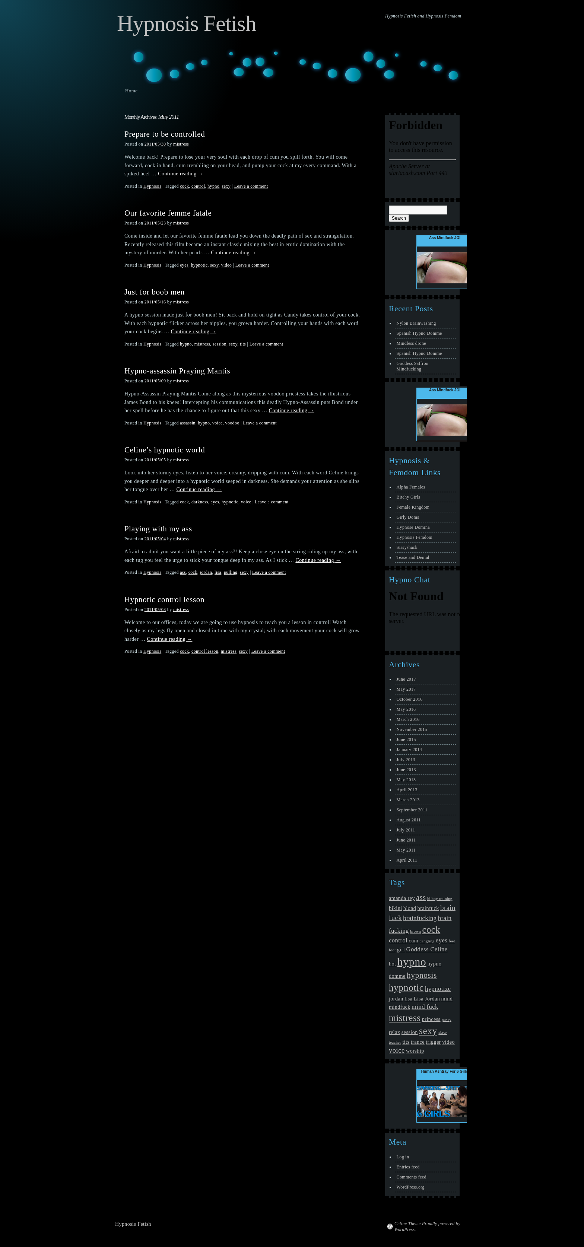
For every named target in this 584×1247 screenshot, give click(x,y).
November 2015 (412, 729)
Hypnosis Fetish (186, 23)
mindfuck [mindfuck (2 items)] (399, 1007)
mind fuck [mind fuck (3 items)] (425, 1006)
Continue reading (180, 173)
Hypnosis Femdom (414, 537)
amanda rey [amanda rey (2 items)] (402, 898)
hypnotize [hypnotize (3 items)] (438, 988)
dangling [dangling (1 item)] (427, 941)
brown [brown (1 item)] (415, 931)
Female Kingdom (413, 507)
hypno (213, 186)
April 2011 (407, 860)
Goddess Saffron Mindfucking (413, 366)
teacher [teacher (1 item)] (395, 1042)
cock (184, 186)
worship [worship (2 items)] (415, 1051)
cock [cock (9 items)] (431, 930)
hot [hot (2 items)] (392, 964)
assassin (188, 423)
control (198, 186)
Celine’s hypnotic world (164, 449)
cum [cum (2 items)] (414, 941)
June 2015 (406, 739)
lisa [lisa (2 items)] (408, 999)
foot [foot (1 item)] (392, 950)
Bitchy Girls (408, 497)
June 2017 (406, 679)
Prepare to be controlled (164, 134)
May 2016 (406, 709)
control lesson (204, 651)
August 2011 (409, 820)
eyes (184, 265)
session (219, 344)
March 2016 (408, 719)
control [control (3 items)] (398, 940)
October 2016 (410, 699)
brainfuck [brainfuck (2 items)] (428, 908)
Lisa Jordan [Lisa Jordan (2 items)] (427, 999)
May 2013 (406, 779)
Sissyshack (407, 547)
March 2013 (408, 799)
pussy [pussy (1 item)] (446, 1020)
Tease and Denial (413, 557)
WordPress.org (411, 1187)
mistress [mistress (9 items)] (404, 1018)
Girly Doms (408, 517)
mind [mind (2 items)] (447, 999)
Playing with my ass (158, 528)
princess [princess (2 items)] (431, 1019)
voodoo (232, 423)
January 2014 (409, 749)
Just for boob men (154, 291)
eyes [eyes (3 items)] (441, 940)
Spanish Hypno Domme (419, 333)
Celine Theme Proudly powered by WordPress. (427, 1226)
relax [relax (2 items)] (394, 1032)
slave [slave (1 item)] (442, 1033)
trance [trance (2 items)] (418, 1042)
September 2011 (412, 809)
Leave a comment (251, 186)
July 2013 (406, 759)
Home (131, 90)
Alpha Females (411, 487)
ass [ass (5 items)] (421, 897)
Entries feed (408, 1167)
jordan (206, 572)
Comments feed (411, 1177)
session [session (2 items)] (410, 1032)
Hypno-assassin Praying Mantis (177, 370)
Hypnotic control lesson (164, 599)
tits (243, 344)
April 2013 (407, 789)
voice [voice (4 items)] (397, 1050)
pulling (231, 572)
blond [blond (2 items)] (409, 908)
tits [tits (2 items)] (405, 1042)
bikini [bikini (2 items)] (395, 908)
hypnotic (199, 265)
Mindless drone (411, 343)
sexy (226, 186)
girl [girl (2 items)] (401, 949)
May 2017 (406, 689)
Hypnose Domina (413, 527)
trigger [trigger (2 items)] (433, 1042)
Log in (403, 1156)
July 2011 (406, 830)
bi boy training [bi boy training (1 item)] (440, 899)
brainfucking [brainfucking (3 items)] (420, 918)
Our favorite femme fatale (168, 213)
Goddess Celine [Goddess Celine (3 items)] (427, 949)
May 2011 (406, 850)
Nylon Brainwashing (416, 323)
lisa (218, 572)
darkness (199, 502)
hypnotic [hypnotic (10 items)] (406, 988)
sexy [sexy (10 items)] (428, 1031)
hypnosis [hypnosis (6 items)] (422, 975)
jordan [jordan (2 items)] (396, 999)
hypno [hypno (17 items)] (411, 962)
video (226, 265)
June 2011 (406, 840)
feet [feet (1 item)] (452, 941)
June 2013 (406, 769)
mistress (181, 144)
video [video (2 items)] (448, 1042)
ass (183, 572)
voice (217, 423)
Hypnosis (152, 186)
